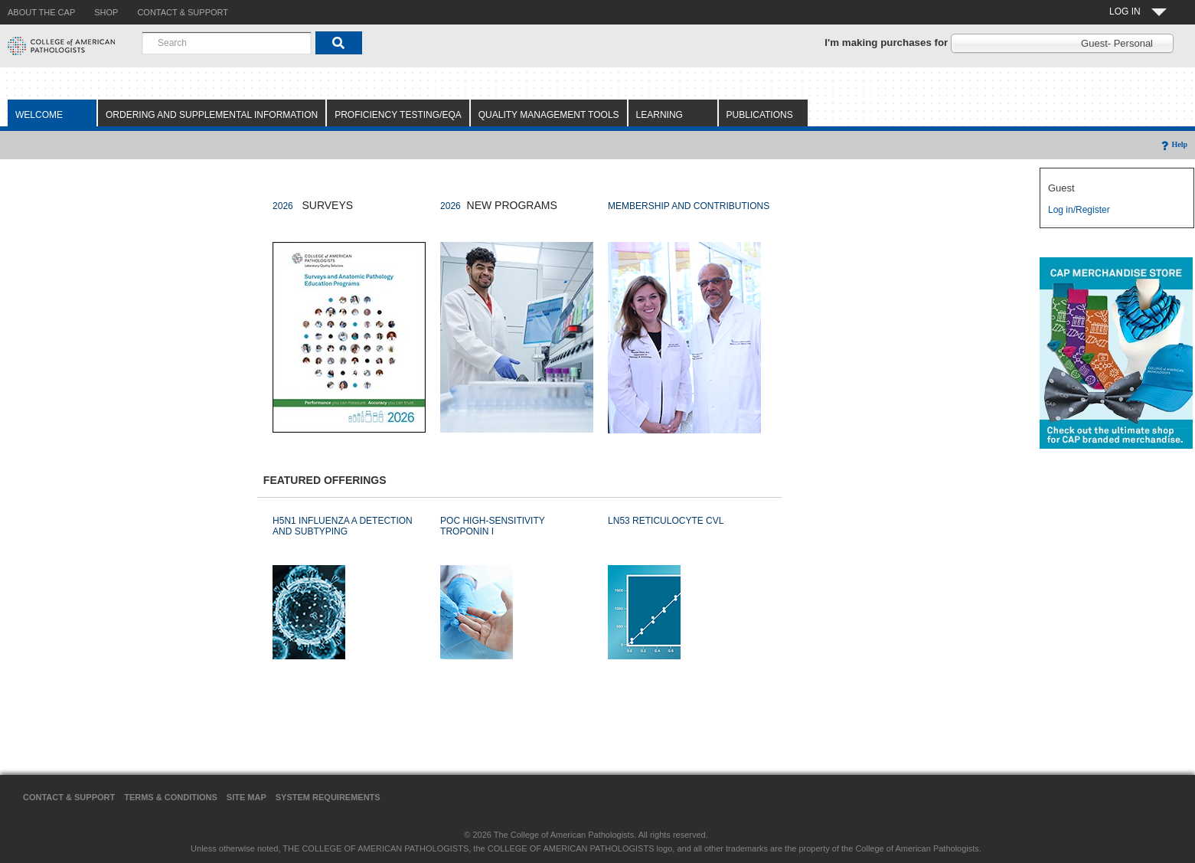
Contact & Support (69, 797)
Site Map (246, 797)
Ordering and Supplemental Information (212, 115)
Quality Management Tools (548, 115)
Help (1173, 144)
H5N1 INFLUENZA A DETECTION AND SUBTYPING (343, 526)
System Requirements (328, 797)
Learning (659, 115)
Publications (759, 115)
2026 (283, 206)
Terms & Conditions (170, 797)
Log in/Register (1079, 209)
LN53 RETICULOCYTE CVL (665, 520)
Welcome (39, 115)
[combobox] (227, 42)
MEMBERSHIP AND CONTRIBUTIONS (688, 206)
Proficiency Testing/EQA (398, 115)
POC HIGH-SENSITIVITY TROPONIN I (492, 526)
